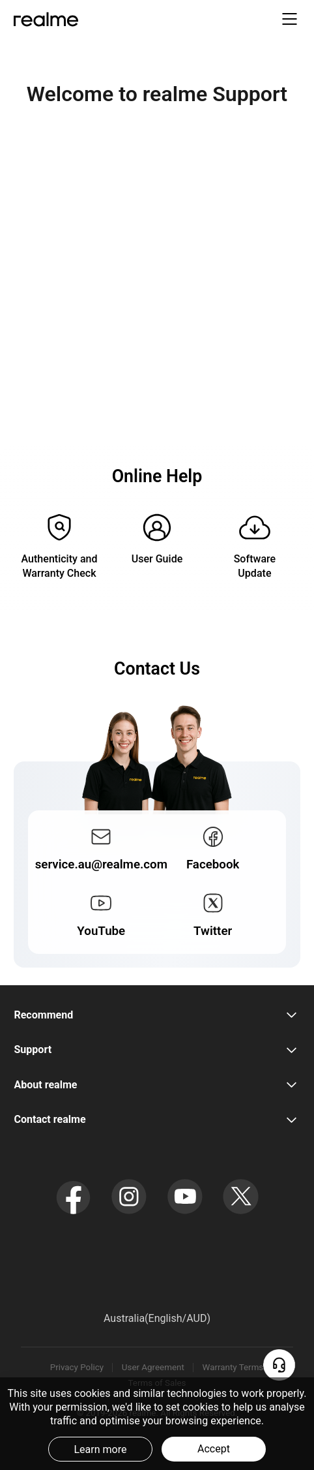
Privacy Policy (77, 1367)
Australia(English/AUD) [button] (157, 1318)
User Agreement (153, 1367)
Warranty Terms (233, 1367)
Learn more (100, 1449)
